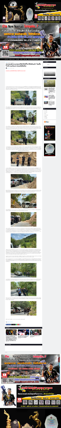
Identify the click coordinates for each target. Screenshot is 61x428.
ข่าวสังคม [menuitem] (21, 59)
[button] (5, 59)
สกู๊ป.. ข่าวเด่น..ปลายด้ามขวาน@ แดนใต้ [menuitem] (33, 59)
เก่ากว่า (41, 352)
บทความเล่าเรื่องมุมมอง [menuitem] (10, 61)
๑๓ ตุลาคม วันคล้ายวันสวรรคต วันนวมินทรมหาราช (50, 73)
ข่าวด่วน (45, 113)
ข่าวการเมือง (45, 110)
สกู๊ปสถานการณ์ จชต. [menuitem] (12, 59)
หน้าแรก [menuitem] (7, 59)
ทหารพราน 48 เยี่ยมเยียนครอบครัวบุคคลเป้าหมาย (35, 336)
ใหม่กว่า (6, 352)
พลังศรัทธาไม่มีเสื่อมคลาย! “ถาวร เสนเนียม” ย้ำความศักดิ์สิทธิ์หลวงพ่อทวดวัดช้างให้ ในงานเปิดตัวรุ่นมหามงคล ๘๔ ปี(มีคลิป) (52, 97)
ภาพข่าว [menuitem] (49, 59)
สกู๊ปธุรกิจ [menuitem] (45, 59)
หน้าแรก (7, 62)
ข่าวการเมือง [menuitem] (17, 59)
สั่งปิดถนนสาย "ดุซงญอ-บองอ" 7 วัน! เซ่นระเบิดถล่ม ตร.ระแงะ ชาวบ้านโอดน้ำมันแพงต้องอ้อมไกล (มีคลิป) (52, 103)
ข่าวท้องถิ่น (45, 116)
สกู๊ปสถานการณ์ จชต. (11, 62)
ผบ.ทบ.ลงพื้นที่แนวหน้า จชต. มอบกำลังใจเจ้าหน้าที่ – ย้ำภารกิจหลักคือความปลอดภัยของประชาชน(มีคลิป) (23, 336)
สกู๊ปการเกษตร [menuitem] (25, 59)
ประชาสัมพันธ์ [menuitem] (41, 59)
